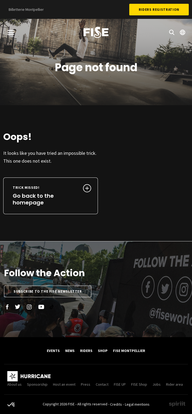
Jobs (157, 384)
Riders (86, 350)
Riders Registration (159, 9)
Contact (102, 384)
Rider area (174, 384)
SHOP (103, 350)
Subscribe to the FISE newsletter (48, 291)
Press (85, 384)
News (70, 350)
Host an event (64, 384)
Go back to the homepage (42, 195)
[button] (11, 404)
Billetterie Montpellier (26, 9)
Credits (116, 404)
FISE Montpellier (129, 350)
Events (53, 350)
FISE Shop (139, 384)
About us (14, 384)
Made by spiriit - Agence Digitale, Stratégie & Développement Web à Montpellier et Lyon (177, 404)
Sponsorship (37, 384)
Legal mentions (137, 404)
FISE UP (120, 384)
